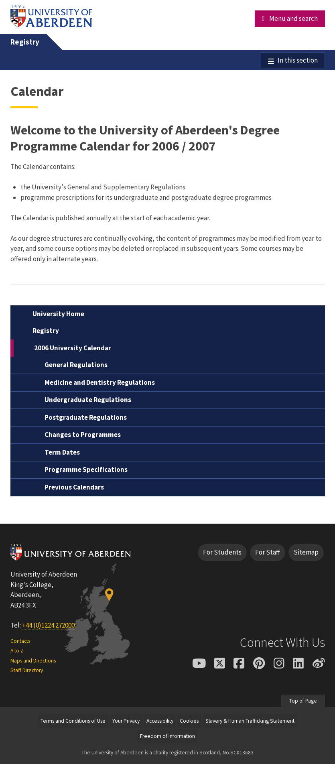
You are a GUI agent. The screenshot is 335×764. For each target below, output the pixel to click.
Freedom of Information (167, 736)
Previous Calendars (74, 487)
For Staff (267, 552)
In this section (298, 60)
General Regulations (76, 364)
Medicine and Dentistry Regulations (100, 382)
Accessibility (159, 720)
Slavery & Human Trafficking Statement (249, 720)
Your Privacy (126, 720)
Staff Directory (26, 670)
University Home (58, 313)
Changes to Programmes (83, 434)
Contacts (20, 641)
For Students (222, 552)
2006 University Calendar (72, 347)
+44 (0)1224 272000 (48, 625)
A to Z (17, 650)
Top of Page (303, 700)
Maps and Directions (33, 660)
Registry (24, 42)
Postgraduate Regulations (86, 417)
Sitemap (306, 552)
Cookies (189, 720)
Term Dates (62, 452)
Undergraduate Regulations (88, 399)
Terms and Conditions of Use (73, 720)
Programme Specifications (86, 469)
